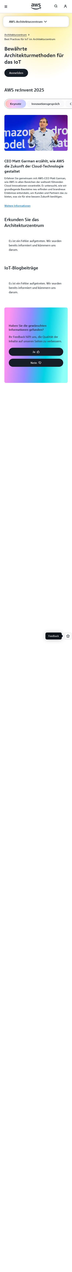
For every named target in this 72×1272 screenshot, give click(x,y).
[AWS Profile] (65, 6)
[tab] (15, 104)
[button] (28, 21)
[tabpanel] (36, 160)
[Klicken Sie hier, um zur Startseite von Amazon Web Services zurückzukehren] (36, 6)
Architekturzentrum (15, 34)
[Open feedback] (68, 636)
